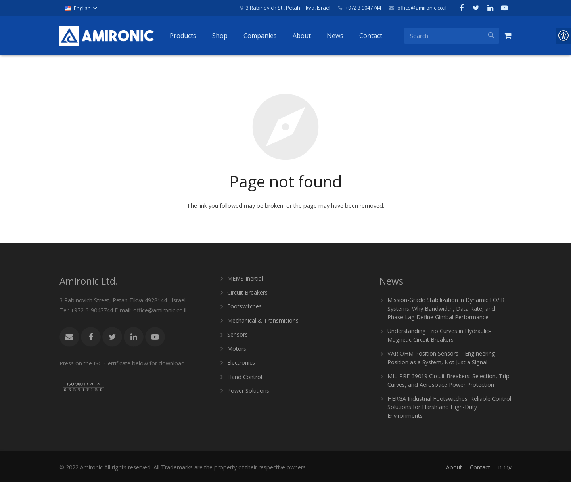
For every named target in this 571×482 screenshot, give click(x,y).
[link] (80, 8)
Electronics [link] (241, 361)
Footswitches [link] (244, 306)
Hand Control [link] (244, 375)
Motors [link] (236, 347)
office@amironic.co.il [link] (421, 7)
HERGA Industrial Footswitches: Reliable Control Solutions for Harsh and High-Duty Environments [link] (448, 405)
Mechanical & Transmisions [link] (262, 319)
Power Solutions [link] (248, 389)
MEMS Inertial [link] (245, 278)
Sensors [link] (237, 333)
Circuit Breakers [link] (247, 292)
